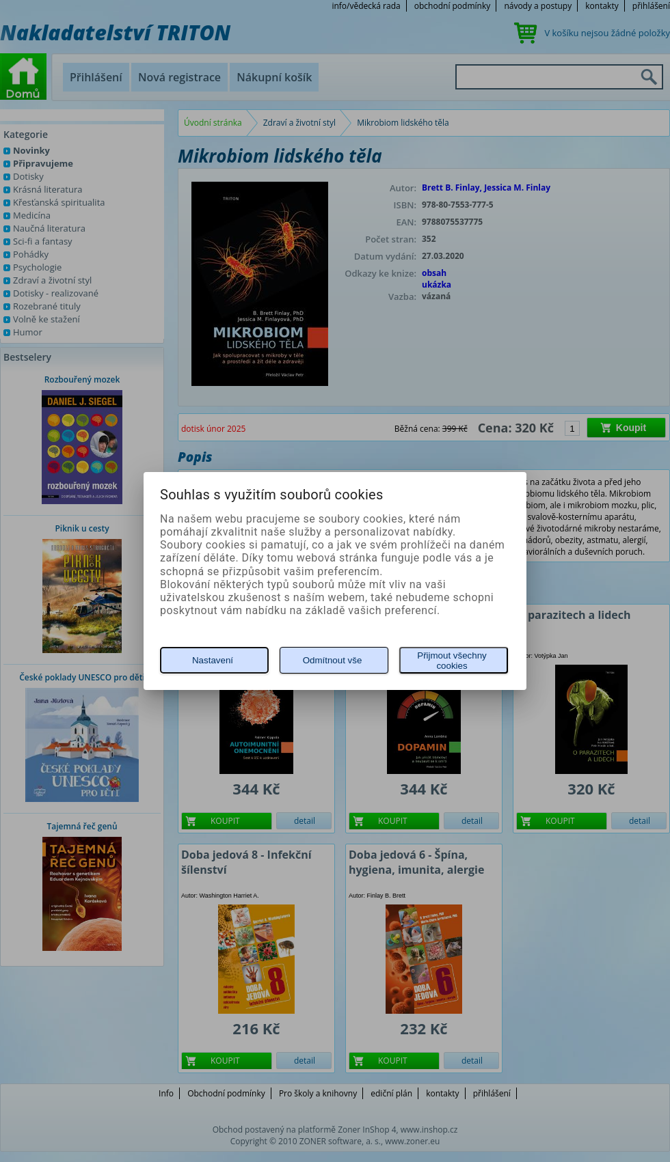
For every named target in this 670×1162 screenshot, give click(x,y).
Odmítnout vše (332, 660)
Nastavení (212, 660)
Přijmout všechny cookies (451, 660)
